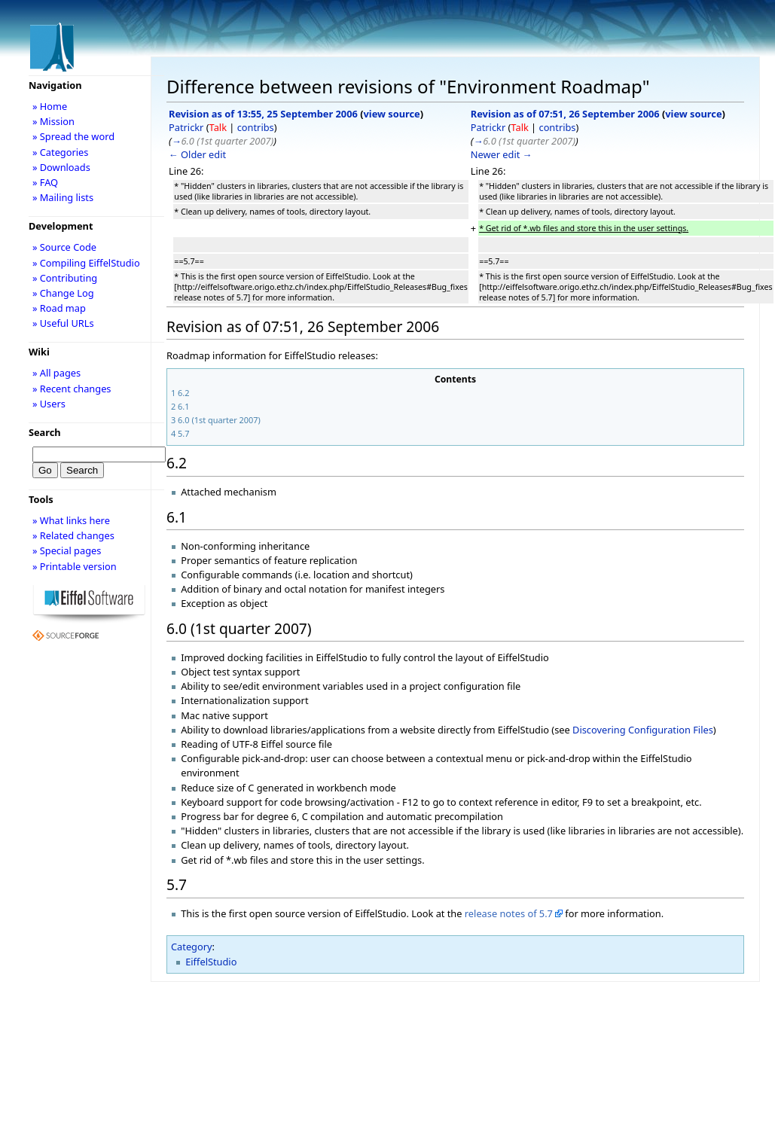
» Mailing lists (62, 197)
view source (392, 113)
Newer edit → (501, 154)
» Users (49, 403)
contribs (255, 127)
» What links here (71, 520)
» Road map (59, 308)
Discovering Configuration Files (642, 729)
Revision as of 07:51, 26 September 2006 (565, 113)
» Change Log (63, 293)
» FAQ (45, 182)
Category (191, 946)
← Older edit (197, 154)
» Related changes (73, 535)
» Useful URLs (63, 323)
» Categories (60, 152)
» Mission (53, 121)
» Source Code (64, 247)
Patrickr (186, 127)
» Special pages (66, 550)
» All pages (56, 373)
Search (45, 432)
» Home (49, 106)
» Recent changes (71, 388)
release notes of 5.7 (509, 913)
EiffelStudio (210, 961)
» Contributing (64, 278)
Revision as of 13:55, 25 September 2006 (263, 113)
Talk (218, 127)
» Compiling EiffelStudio (86, 263)
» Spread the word (73, 136)
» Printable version (74, 566)
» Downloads (61, 167)
